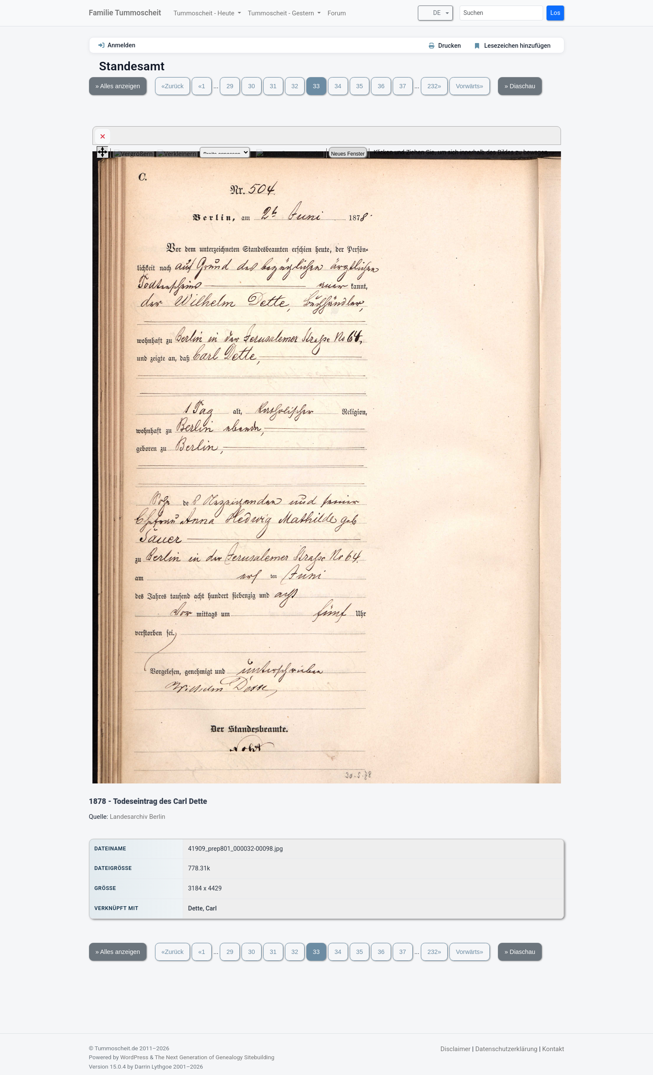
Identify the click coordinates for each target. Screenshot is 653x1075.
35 (359, 86)
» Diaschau (520, 86)
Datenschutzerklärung (506, 1049)
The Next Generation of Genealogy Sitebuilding (214, 1057)
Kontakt (553, 1049)
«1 (201, 86)
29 (230, 86)
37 (402, 86)
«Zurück (172, 86)
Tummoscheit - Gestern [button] (282, 13)
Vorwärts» (469, 86)
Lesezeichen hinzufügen (517, 45)
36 (381, 86)
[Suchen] (501, 13)
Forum (337, 13)
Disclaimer (455, 1049)
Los (555, 13)
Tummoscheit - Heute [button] (204, 13)
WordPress (134, 1057)
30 (251, 86)
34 (337, 86)
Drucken (449, 45)
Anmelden (121, 45)
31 (273, 86)
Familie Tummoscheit (125, 13)
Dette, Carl (202, 908)
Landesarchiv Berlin (138, 817)
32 (294, 86)
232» (434, 86)
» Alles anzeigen (117, 86)
